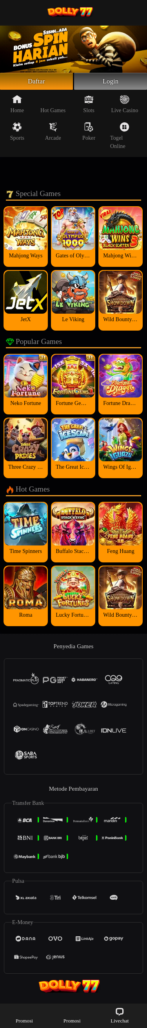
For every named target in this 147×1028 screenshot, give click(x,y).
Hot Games (52, 105)
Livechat (120, 1015)
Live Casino (124, 105)
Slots (88, 105)
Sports (17, 132)
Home (17, 105)
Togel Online (119, 136)
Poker (88, 132)
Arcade (53, 132)
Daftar (36, 82)
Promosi (24, 1015)
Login (110, 82)
